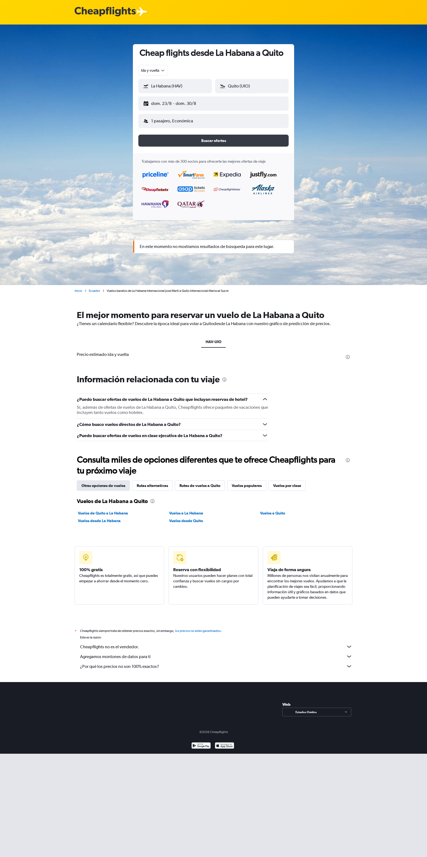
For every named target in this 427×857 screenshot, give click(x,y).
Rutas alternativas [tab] (152, 481)
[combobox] (153, 70)
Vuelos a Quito (272, 509)
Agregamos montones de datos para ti (216, 652)
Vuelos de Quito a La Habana (103, 509)
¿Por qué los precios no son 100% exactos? (216, 662)
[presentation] (347, 352)
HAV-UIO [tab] (213, 337)
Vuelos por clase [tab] (287, 481)
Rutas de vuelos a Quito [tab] (199, 481)
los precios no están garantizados (198, 626)
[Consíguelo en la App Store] (224, 742)
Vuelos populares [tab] (247, 481)
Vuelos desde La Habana (99, 516)
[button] (172, 102)
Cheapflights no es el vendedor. (216, 642)
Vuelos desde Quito (186, 516)
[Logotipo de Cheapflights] (105, 11)
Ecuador (94, 286)
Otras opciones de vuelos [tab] (103, 481)
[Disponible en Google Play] (201, 742)
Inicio (78, 286)
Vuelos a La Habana (186, 509)
